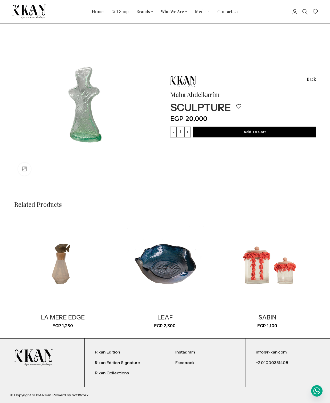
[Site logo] (29, 11)
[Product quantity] (180, 132)
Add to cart (255, 132)
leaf (165, 317)
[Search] (305, 11)
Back (311, 79)
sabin (267, 317)
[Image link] (33, 357)
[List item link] (124, 352)
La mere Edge (62, 317)
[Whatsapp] (317, 391)
